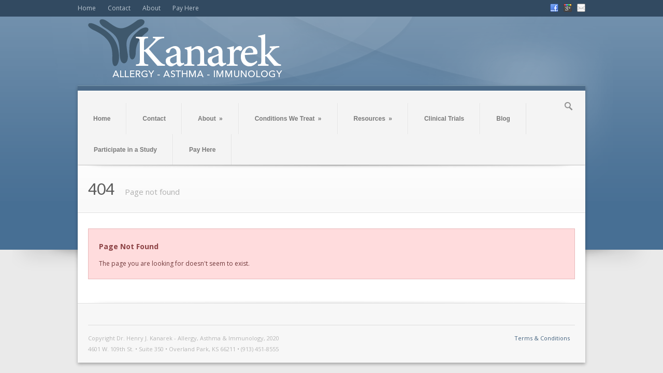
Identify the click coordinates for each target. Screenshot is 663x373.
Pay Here (185, 8)
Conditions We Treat (288, 118)
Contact (119, 8)
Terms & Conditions (542, 338)
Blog (503, 118)
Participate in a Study (125, 149)
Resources (373, 118)
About (151, 8)
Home (87, 8)
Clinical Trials (444, 118)
